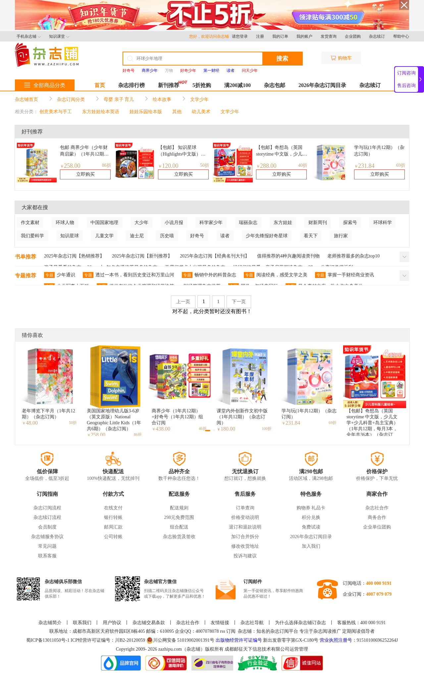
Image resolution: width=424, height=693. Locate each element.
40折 (302, 165)
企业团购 (353, 36)
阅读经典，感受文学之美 (275, 275)
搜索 (282, 58)
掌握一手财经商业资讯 (344, 275)
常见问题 (47, 546)
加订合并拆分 (245, 536)
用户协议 (112, 622)
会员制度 (47, 527)
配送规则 (179, 507)
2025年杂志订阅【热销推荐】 (74, 256)
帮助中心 (401, 36)
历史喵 (167, 235)
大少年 (141, 222)
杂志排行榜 (131, 85)
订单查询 (245, 507)
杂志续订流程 (47, 517)
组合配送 (179, 527)
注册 (260, 36)
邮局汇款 (113, 527)
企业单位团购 (377, 527)
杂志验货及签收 (179, 536)
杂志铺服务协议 (47, 536)
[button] (207, 430)
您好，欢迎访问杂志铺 (210, 36)
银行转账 (113, 517)
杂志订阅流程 (47, 507)
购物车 (341, 58)
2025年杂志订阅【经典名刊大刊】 (214, 256)
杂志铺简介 (50, 622)
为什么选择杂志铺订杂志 (300, 622)
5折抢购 (201, 85)
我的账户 (304, 36)
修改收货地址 (245, 546)
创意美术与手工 (55, 111)
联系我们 (82, 622)
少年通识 (59, 275)
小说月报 (174, 222)
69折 (400, 165)
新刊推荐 (168, 85)
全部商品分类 (44, 85)
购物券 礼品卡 (311, 507)
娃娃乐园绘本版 (146, 111)
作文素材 (30, 222)
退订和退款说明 (245, 527)
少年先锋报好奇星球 (267, 235)
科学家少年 (211, 222)
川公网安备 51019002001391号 (180, 640)
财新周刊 (317, 222)
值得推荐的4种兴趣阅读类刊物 (288, 256)
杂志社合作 (377, 507)
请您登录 (240, 36)
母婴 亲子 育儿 (119, 99)
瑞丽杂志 (248, 222)
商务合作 (377, 517)
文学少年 (199, 99)
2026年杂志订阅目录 (322, 85)
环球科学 (382, 222)
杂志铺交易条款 (148, 622)
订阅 (231, 631)
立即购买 (85, 174)
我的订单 (280, 36)
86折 (106, 165)
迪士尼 (137, 235)
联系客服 (47, 555)
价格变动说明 (245, 517)
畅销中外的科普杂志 (209, 275)
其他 (177, 111)
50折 (204, 165)
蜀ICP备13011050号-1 (48, 640)
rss (222, 631)
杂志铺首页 (26, 99)
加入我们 (311, 546)
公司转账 (113, 536)
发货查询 (329, 36)
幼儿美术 (201, 111)
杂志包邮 (274, 85)
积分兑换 (311, 517)
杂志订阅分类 (71, 99)
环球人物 (65, 222)
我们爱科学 (32, 235)
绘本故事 (162, 99)
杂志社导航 (252, 622)
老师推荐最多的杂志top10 (353, 256)
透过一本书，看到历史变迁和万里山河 (128, 275)
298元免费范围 (179, 517)
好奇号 (197, 235)
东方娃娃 (283, 222)
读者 (225, 235)
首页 (99, 85)
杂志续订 (377, 36)
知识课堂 (59, 36)
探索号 (350, 222)
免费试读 (311, 527)
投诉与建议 (245, 555)
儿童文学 (104, 235)
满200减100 (237, 85)
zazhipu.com (170, 649)
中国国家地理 (104, 222)
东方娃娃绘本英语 (100, 111)
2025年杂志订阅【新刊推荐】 (142, 256)
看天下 (311, 235)
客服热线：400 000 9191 (361, 622)
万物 (169, 70)
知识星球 (69, 235)
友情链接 (220, 622)
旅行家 (341, 235)
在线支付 (113, 507)
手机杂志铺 (29, 36)
